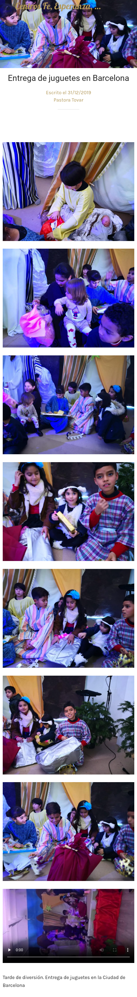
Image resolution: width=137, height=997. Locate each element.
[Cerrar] (7, 7)
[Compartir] (114, 125)
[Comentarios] (127, 125)
